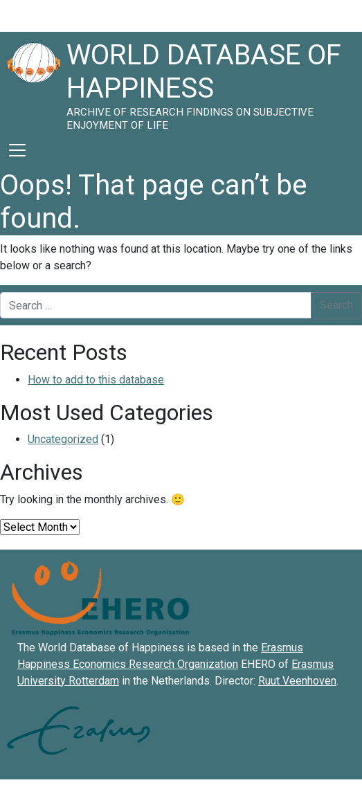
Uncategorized (63, 439)
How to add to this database (96, 379)
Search (336, 304)
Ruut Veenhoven (297, 680)
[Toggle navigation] (17, 150)
